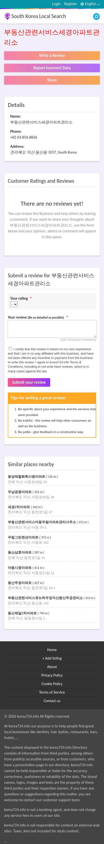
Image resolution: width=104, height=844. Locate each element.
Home (52, 649)
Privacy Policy (52, 675)
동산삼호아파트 (20, 552)
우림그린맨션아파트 (23, 537)
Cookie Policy (52, 683)
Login (56, 3)
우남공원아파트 (20, 492)
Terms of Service (52, 692)
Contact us (52, 700)
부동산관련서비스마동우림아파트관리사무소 (42, 522)
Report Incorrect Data (51, 67)
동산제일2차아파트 (23, 613)
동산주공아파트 (20, 583)
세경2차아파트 (19, 507)
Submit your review (29, 382)
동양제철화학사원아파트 (27, 477)
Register (70, 3)
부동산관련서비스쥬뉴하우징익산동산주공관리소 (46, 598)
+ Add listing (52, 658)
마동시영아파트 (20, 568)
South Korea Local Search (38, 16)
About (52, 666)
